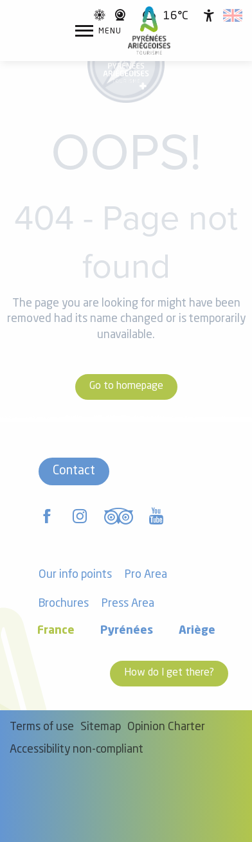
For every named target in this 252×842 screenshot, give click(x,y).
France (56, 630)
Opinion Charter (166, 727)
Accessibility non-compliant (76, 749)
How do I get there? (169, 673)
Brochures (64, 603)
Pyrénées (126, 630)
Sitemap (100, 727)
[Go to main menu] (98, 31)
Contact (74, 471)
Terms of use (42, 727)
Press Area (128, 603)
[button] (232, 15)
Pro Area (146, 574)
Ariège (197, 630)
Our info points (75, 574)
